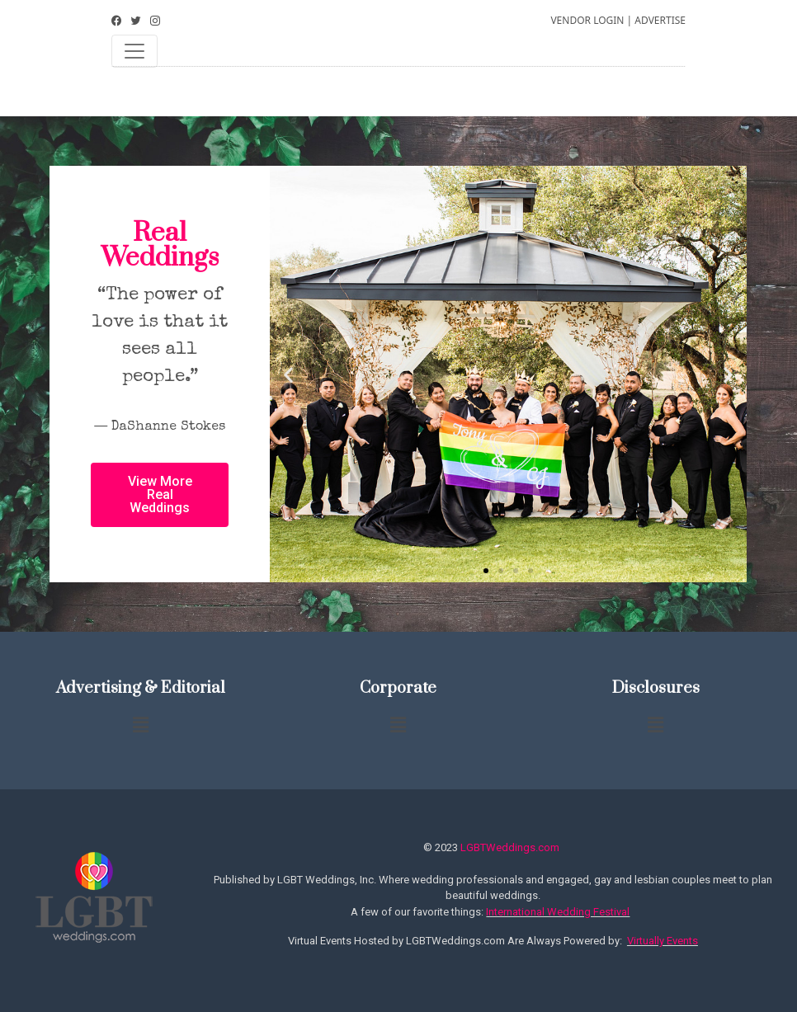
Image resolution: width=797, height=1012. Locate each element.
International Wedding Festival (558, 912)
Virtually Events (662, 940)
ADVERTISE (660, 20)
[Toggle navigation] (134, 51)
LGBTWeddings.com (509, 847)
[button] (485, 570)
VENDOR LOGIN (587, 20)
